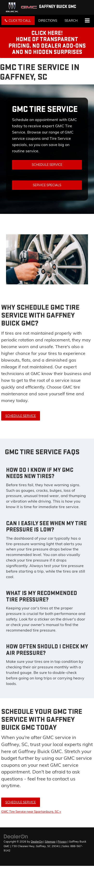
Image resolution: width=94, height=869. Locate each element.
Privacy (62, 841)
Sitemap (50, 841)
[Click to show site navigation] (87, 21)
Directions (47, 20)
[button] (18, 20)
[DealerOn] (16, 836)
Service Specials (47, 185)
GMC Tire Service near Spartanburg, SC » (31, 811)
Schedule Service (47, 164)
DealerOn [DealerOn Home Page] (37, 841)
